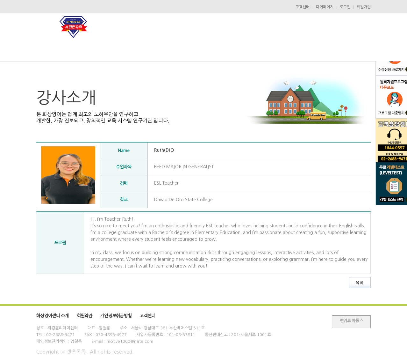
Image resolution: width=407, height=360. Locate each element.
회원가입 (364, 7)
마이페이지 (324, 7)
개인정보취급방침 (116, 315)
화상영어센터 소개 (52, 315)
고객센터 (303, 7)
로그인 (345, 7)
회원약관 (84, 315)
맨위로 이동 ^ (351, 321)
